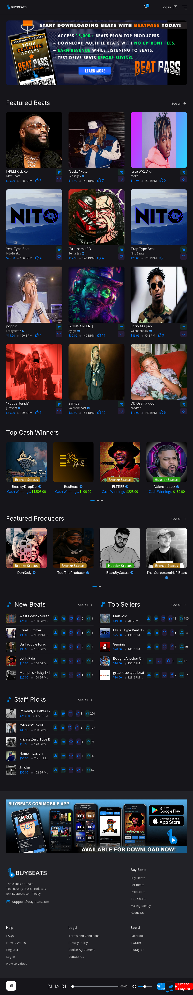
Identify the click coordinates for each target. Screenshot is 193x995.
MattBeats (13, 176)
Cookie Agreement (82, 950)
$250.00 (24, 716)
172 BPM (40, 716)
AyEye (74, 331)
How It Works (16, 943)
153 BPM (87, 413)
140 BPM (87, 258)
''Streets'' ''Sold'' (32, 725)
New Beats (30, 604)
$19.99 (23, 744)
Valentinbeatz (141, 331)
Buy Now (162, 986)
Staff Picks (30, 699)
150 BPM (149, 181)
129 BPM (132, 677)
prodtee (136, 408)
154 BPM (87, 181)
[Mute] (134, 986)
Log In (10, 956)
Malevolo (120, 616)
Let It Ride (27, 658)
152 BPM (38, 772)
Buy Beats (138, 878)
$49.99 (23, 730)
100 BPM (38, 621)
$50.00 (23, 758)
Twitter (136, 943)
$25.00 (23, 621)
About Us (137, 912)
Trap (35, 758)
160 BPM (24, 335)
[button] (92, 500)
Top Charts (138, 899)
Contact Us (76, 956)
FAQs (10, 936)
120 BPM (149, 258)
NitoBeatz (13, 253)
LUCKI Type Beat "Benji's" (133, 630)
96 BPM (38, 635)
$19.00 (117, 621)
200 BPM (38, 730)
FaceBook (137, 936)
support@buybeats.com (27, 901)
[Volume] (145, 986)
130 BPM (24, 258)
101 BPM (38, 649)
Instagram (138, 950)
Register (12, 950)
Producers (138, 892)
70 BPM (131, 621)
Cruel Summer (30, 630)
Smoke (24, 767)
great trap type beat (128, 672)
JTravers (13, 408)
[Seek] (94, 986)
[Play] (56, 986)
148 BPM (24, 181)
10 (101, 412)
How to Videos (16, 963)
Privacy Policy (78, 943)
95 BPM (148, 335)
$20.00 (117, 649)
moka (134, 176)
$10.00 (23, 663)
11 (101, 335)
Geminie (119, 644)
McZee (47, 758)
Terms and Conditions (84, 936)
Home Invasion (31, 753)
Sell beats (137, 885)
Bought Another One (129, 658)
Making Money (141, 905)
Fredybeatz (15, 331)
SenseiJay (76, 176)
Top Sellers (124, 604)
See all (179, 103)
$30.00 (23, 635)
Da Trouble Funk (32, 644)
